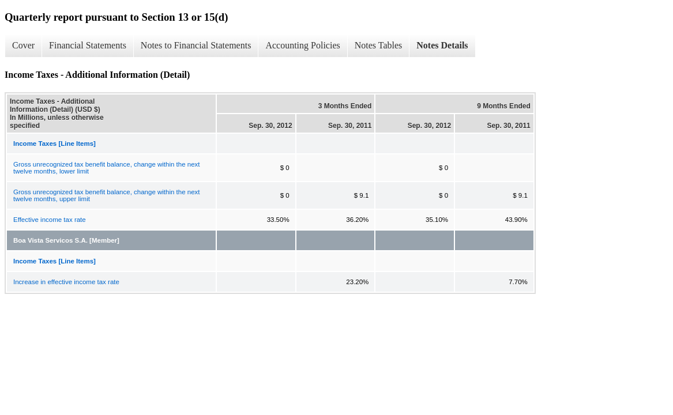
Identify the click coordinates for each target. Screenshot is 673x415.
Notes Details (442, 45)
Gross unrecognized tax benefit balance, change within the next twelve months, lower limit (106, 168)
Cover (23, 45)
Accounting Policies (302, 45)
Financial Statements (87, 45)
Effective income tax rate (49, 219)
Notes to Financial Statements (196, 45)
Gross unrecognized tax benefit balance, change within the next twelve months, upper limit (106, 195)
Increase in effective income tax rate (66, 281)
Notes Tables (379, 45)
